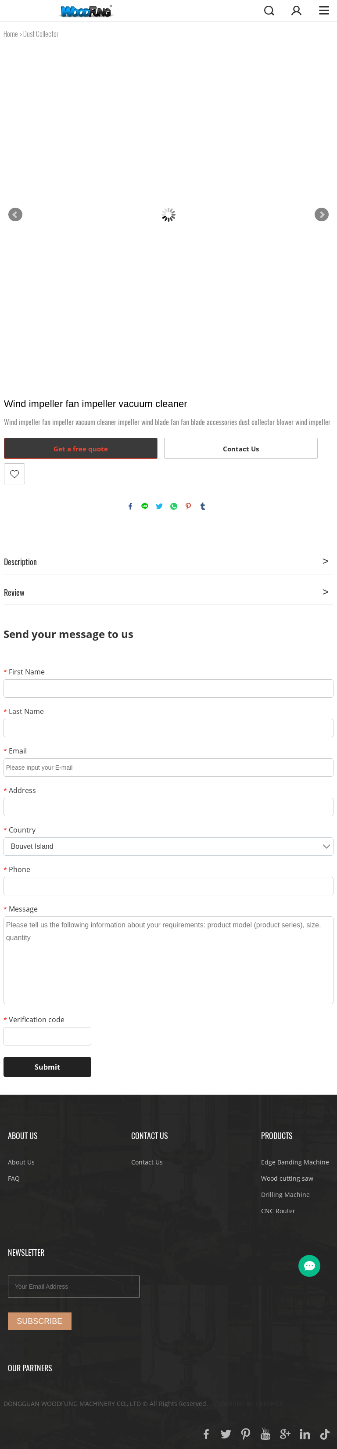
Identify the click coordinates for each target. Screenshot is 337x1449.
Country (20, 830)
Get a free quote (81, 448)
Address (20, 790)
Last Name (24, 711)
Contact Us (241, 448)
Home (11, 34)
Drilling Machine (285, 1194)
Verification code (34, 1019)
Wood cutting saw (287, 1178)
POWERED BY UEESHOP (249, 1403)
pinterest (188, 506)
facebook (130, 506)
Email (15, 751)
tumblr (202, 506)
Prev (15, 215)
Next (322, 215)
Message (21, 909)
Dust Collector (40, 34)
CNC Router (278, 1211)
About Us (21, 1162)
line (144, 506)
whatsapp (173, 506)
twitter (159, 506)
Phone (17, 869)
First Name (24, 672)
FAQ (14, 1178)
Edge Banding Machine (295, 1162)
